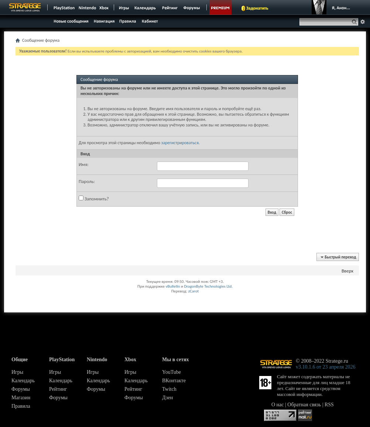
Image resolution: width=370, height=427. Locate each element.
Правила (20, 406)
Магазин (20, 397)
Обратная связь (304, 404)
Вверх (347, 271)
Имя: (84, 164)
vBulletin (172, 286)
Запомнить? (94, 198)
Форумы (20, 389)
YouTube (171, 372)
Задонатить (257, 8)
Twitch (169, 389)
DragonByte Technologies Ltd (208, 286)
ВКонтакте (174, 380)
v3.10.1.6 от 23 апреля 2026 (326, 367)
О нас (277, 404)
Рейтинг (58, 389)
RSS (329, 404)
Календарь (23, 380)
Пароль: (87, 181)
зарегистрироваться (179, 142)
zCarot (193, 291)
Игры (17, 372)
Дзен (167, 397)
